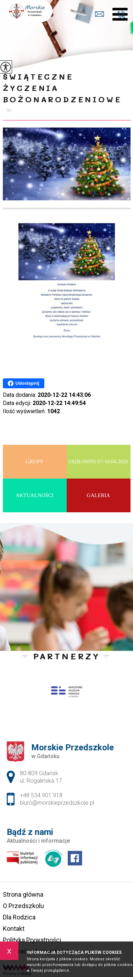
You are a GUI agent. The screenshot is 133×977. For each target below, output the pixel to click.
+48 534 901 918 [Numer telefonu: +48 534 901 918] (41, 795)
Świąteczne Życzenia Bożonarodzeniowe (62, 87)
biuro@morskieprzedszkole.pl (99, 14)
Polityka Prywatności (32, 940)
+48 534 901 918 (121, 15)
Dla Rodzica (19, 917)
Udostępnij (23, 383)
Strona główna (23, 894)
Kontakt (13, 928)
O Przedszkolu (23, 905)
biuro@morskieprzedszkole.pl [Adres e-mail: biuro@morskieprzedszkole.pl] (57, 802)
